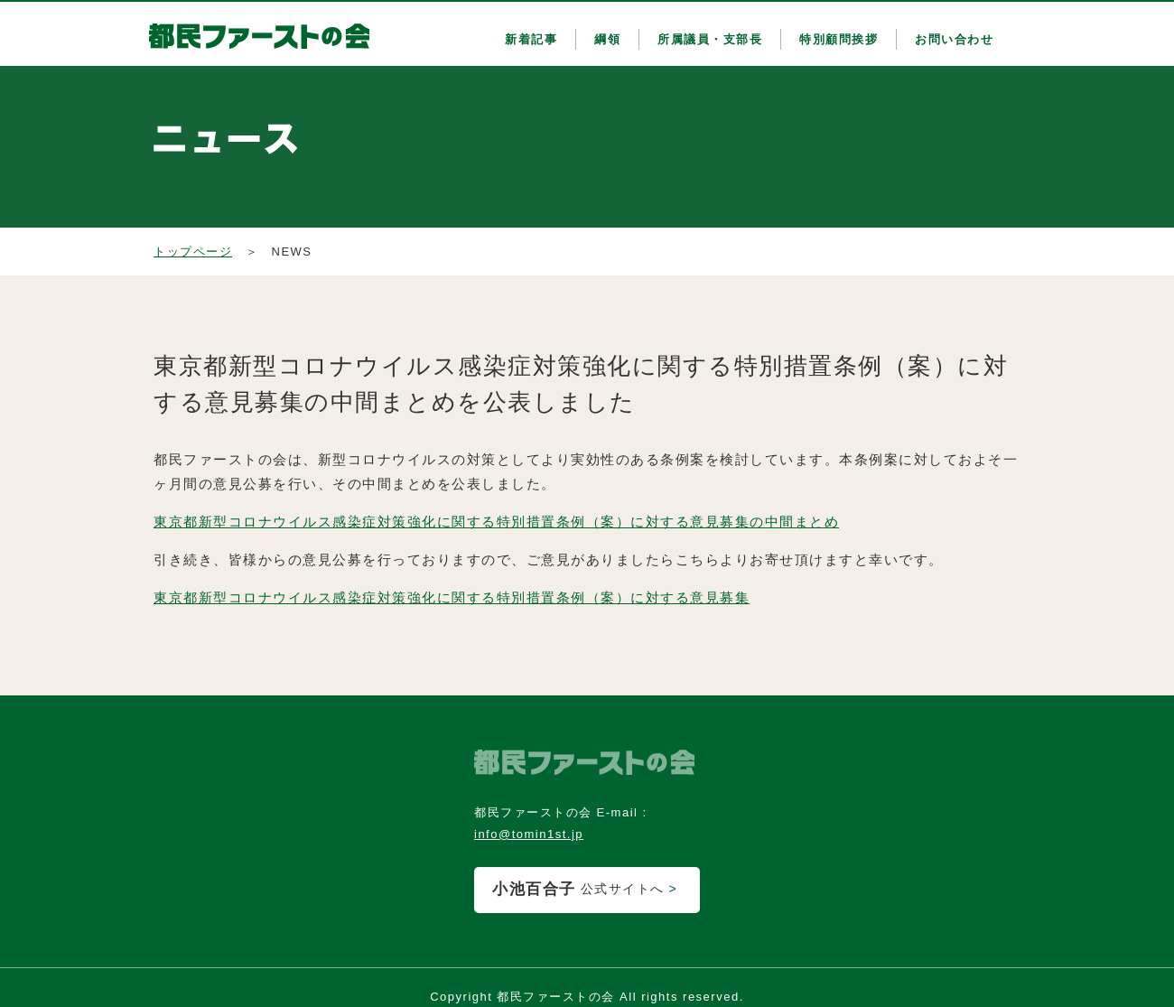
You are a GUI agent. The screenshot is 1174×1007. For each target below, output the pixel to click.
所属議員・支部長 (709, 39)
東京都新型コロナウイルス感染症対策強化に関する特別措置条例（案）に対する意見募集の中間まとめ (496, 521)
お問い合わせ (954, 39)
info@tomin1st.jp (528, 834)
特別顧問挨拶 (838, 39)
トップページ (193, 251)
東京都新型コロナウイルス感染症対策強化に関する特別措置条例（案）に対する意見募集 (452, 597)
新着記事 (531, 39)
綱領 (607, 39)
